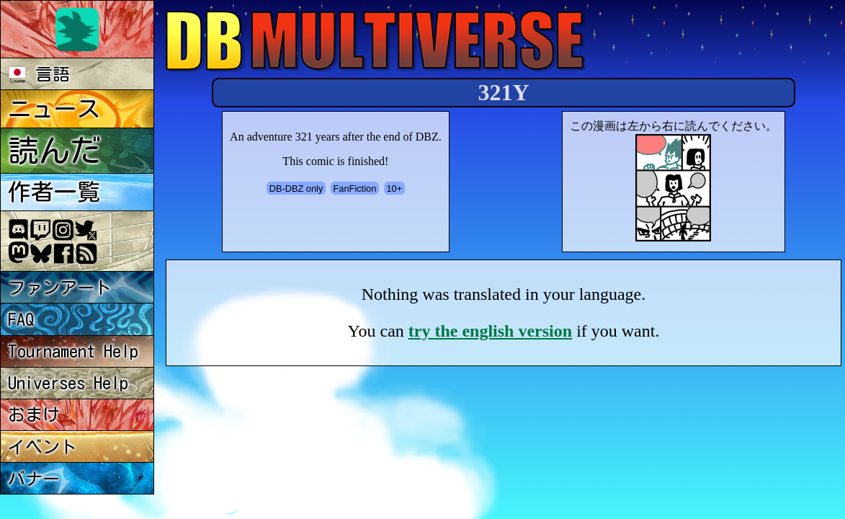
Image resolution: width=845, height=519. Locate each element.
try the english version (490, 330)
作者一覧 (54, 191)
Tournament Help (73, 351)
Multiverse (376, 41)
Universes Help (68, 382)
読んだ (54, 150)
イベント (42, 447)
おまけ (34, 414)
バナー (34, 478)
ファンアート (60, 287)
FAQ (21, 319)
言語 (39, 74)
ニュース (54, 108)
